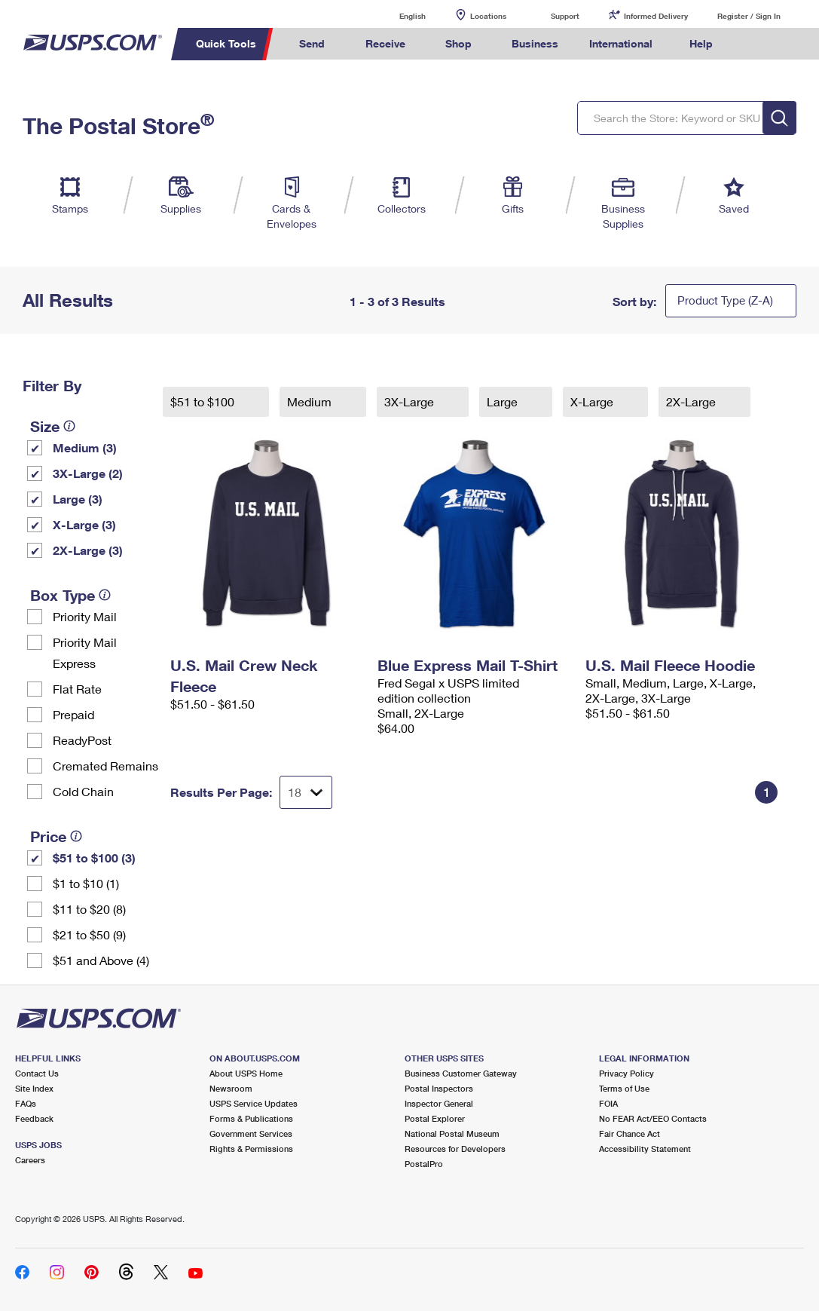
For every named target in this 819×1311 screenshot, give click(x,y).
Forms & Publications (251, 1118)
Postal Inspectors (439, 1088)
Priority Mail (85, 616)
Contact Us (37, 1073)
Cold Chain (83, 791)
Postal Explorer (435, 1118)
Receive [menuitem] (385, 43)
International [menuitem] (620, 43)
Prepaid (73, 714)
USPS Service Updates (253, 1103)
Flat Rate (77, 689)
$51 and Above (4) (101, 960)
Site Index (34, 1088)
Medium (311, 401)
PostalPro (424, 1164)
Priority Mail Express (85, 652)
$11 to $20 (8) (89, 909)
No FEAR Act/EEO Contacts (653, 1118)
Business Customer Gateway (461, 1073)
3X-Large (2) (88, 473)
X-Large (593, 401)
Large (504, 401)
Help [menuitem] (701, 43)
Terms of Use (624, 1088)
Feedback (34, 1118)
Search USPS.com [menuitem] (753, 44)
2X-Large (692, 401)
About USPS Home (246, 1073)
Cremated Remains (105, 765)
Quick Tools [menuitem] (226, 43)
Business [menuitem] (535, 43)
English (397, 15)
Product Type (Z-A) (725, 300)
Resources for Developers (455, 1148)
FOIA (608, 1103)
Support (565, 15)
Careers (30, 1160)
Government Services (250, 1133)
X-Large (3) (84, 524)
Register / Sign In (749, 15)
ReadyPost (82, 740)
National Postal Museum (452, 1133)
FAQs (25, 1103)
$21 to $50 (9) (89, 934)
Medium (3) (85, 447)
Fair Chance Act (629, 1133)
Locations (488, 15)
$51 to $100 (203, 401)
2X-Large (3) (88, 550)
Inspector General (439, 1103)
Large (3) (77, 499)
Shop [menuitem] (458, 43)
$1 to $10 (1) (86, 883)
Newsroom (230, 1088)
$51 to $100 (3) (94, 857)
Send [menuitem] (312, 43)
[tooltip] (69, 426)
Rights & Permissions (251, 1148)
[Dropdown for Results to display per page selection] (306, 792)
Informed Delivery (656, 15)
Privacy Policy (626, 1073)
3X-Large (410, 401)
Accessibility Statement (645, 1148)
